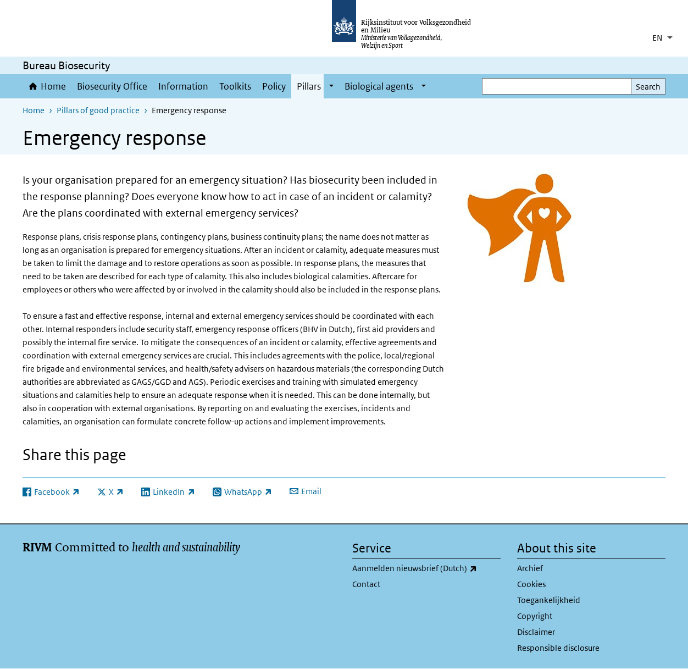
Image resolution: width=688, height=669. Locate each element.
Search (648, 86)
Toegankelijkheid (548, 600)
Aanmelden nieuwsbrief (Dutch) (426, 568)
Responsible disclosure (558, 648)
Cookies (531, 584)
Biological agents (379, 86)
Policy (274, 86)
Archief (530, 568)
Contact (366, 584)
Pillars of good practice (98, 110)
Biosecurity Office (112, 86)
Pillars (309, 86)
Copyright (534, 616)
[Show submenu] (331, 86)
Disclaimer (536, 632)
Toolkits (235, 86)
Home (53, 86)
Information (183, 86)
